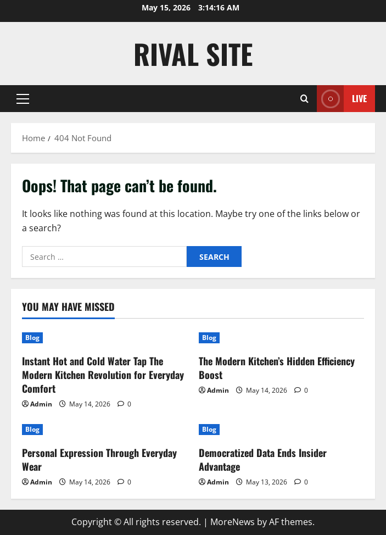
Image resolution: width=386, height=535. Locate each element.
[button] (23, 98)
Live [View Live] (342, 98)
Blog (32, 337)
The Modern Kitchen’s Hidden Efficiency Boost (277, 368)
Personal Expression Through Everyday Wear (99, 459)
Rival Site (193, 53)
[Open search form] (304, 98)
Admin (41, 404)
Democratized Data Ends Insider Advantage (263, 459)
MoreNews (232, 522)
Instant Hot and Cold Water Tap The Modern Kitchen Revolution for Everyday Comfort (103, 374)
